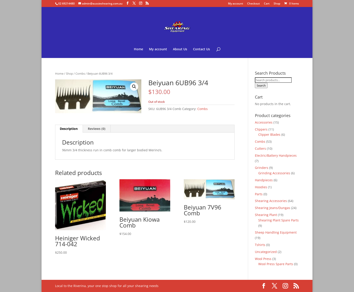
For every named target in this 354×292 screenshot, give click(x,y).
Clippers (261, 129)
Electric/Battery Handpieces (276, 155)
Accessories (263, 122)
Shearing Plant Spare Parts (278, 220)
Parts (259, 194)
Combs (80, 73)
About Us (180, 49)
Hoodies (261, 187)
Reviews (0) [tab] (96, 128)
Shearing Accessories (271, 201)
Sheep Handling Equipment (276, 232)
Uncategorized (266, 252)
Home (138, 49)
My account (235, 3)
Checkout (253, 3)
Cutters (260, 148)
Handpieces (264, 180)
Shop (277, 3)
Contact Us (201, 49)
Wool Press (263, 259)
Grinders (261, 168)
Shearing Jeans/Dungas (272, 208)
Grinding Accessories (274, 173)
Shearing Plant (266, 215)
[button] (134, 87)
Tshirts (260, 245)
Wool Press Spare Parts (275, 264)
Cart (267, 3)
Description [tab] (69, 128)
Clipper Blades (269, 134)
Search (261, 85)
